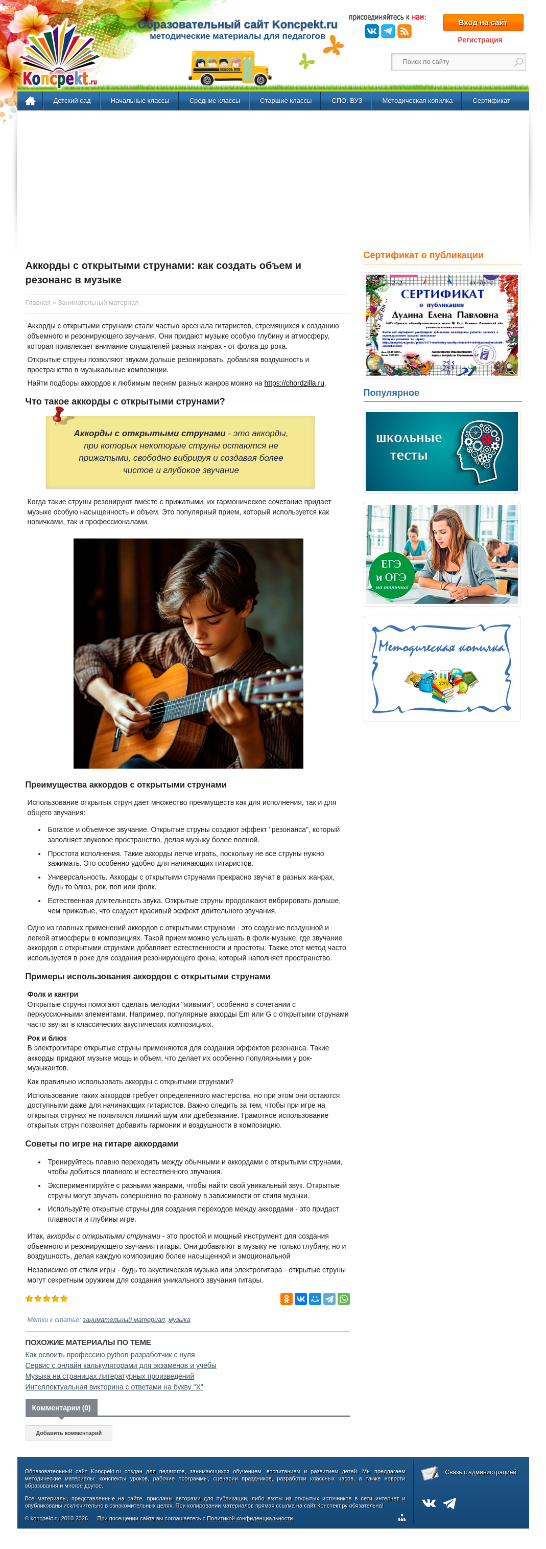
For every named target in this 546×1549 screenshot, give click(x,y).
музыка (180, 1319)
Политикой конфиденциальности (250, 1518)
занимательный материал (124, 1319)
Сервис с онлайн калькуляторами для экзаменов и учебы (121, 1365)
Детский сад (72, 100)
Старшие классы (286, 100)
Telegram (388, 31)
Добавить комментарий (69, 1433)
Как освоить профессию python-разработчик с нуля (110, 1355)
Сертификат (491, 100)
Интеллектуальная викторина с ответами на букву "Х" (114, 1387)
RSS (404, 31)
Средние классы (214, 100)
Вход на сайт (483, 22)
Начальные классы (140, 100)
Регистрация (480, 40)
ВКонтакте (372, 31)
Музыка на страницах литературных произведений (110, 1376)
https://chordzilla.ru (295, 383)
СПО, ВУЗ (346, 100)
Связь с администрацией (481, 1472)
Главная (31, 101)
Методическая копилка (417, 100)
